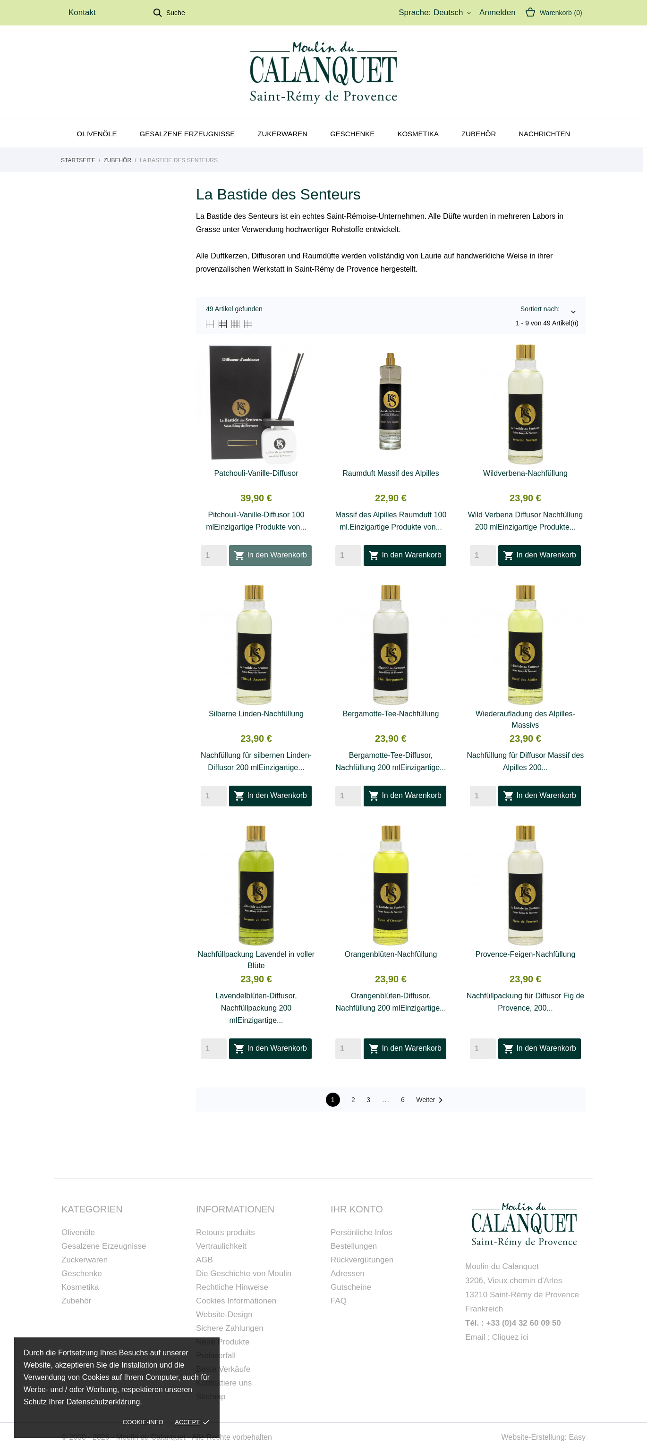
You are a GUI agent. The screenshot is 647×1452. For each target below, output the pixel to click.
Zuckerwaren (84, 1259)
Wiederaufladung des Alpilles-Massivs (525, 719)
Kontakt (82, 12)
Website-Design (224, 1314)
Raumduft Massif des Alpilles (390, 473)
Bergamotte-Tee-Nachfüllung (391, 714)
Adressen (348, 1273)
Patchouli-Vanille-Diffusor (256, 473)
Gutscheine (351, 1287)
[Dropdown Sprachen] (453, 13)
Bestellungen (354, 1246)
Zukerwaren (282, 134)
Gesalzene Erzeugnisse (187, 134)
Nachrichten (544, 134)
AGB (204, 1259)
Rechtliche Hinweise (232, 1287)
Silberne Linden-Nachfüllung (256, 714)
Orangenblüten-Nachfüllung (391, 954)
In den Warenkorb (270, 555)
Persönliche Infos (361, 1232)
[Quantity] (214, 555)
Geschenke (352, 134)
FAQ (339, 1300)
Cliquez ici (510, 1337)
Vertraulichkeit (221, 1246)
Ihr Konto (357, 1209)
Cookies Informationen (236, 1300)
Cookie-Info (143, 1422)
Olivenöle (97, 134)
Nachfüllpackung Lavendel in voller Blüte (256, 960)
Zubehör (478, 134)
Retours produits (225, 1232)
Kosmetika (418, 134)
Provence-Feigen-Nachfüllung (526, 954)
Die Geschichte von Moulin (243, 1273)
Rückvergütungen (362, 1259)
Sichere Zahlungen (230, 1328)
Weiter (431, 1100)
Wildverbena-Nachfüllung (525, 473)
